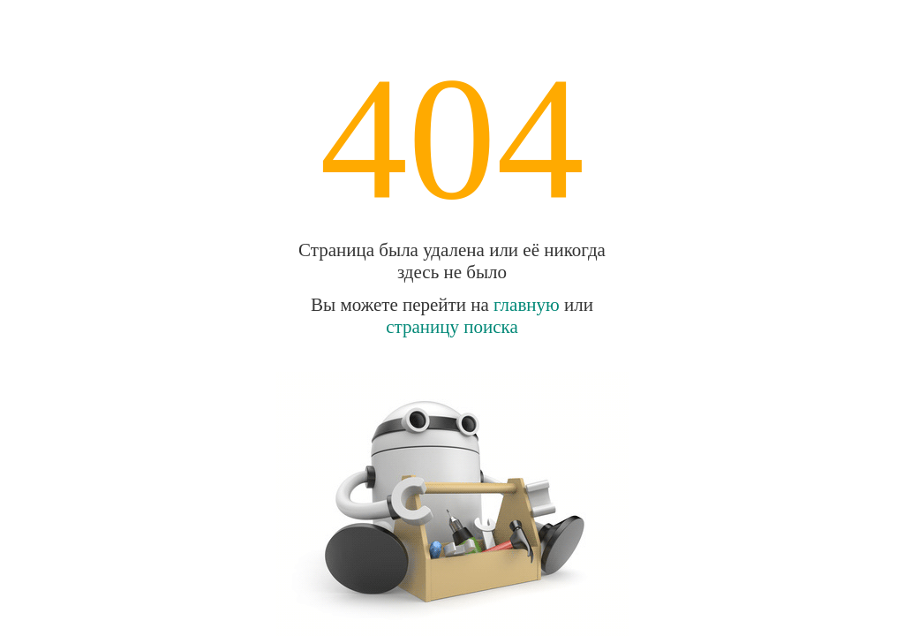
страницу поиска (452, 326)
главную (526, 304)
